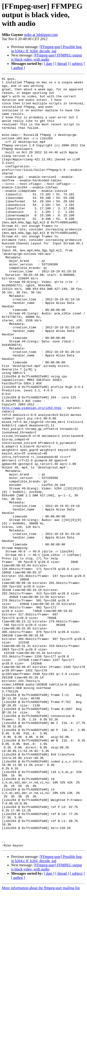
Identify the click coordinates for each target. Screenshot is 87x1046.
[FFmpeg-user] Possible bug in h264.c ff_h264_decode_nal (46, 49)
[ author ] (18, 68)
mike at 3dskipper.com (41, 35)
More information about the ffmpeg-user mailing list (41, 1042)
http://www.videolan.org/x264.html (31, 474)
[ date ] (49, 64)
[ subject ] (77, 64)
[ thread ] (62, 64)
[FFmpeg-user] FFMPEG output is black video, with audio (46, 57)
